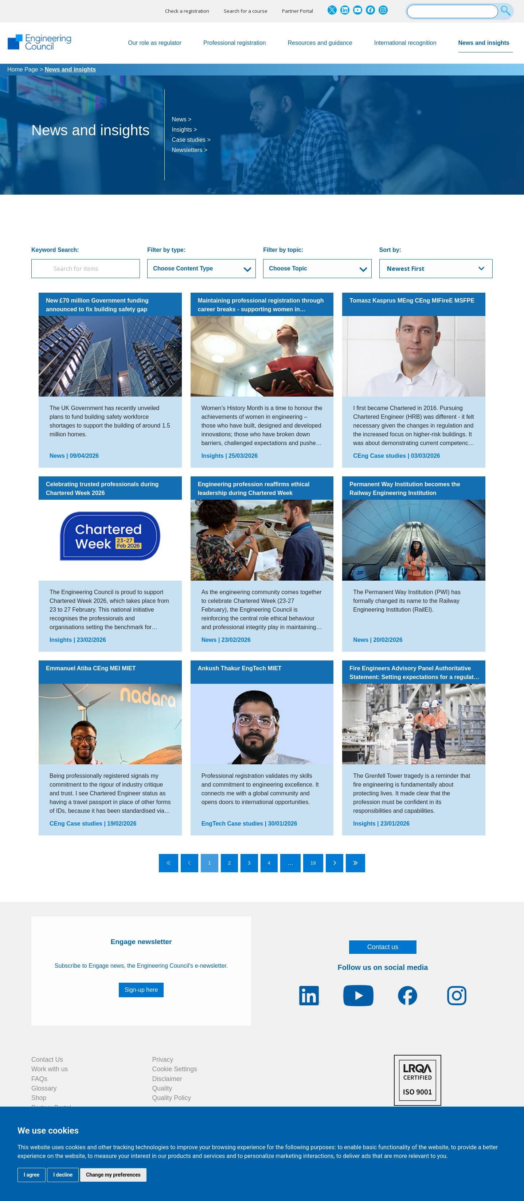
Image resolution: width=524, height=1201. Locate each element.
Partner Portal (297, 11)
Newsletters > (189, 150)
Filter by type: (166, 250)
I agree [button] (31, 1175)
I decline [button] (63, 1175)
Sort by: (390, 250)
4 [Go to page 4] (269, 863)
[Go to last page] (355, 863)
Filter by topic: (283, 250)
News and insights (485, 46)
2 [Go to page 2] (229, 863)
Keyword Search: (55, 250)
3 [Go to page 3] (249, 863)
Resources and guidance (320, 43)
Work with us (49, 1069)
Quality (162, 1088)
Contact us (383, 947)
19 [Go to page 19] (313, 863)
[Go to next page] (334, 863)
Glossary (43, 1088)
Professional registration (234, 43)
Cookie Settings (174, 1069)
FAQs (39, 1079)
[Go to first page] (169, 863)
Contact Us (47, 1059)
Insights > (184, 129)
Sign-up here (141, 990)
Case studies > (191, 140)
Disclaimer (167, 1079)
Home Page (22, 69)
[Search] (507, 11)
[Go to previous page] (189, 863)
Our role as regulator (154, 43)
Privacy (162, 1059)
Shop (38, 1097)
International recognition (405, 43)
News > (182, 119)
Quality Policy (171, 1097)
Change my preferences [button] (113, 1175)
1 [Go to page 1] (209, 863)
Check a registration (187, 11)
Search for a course (245, 11)
